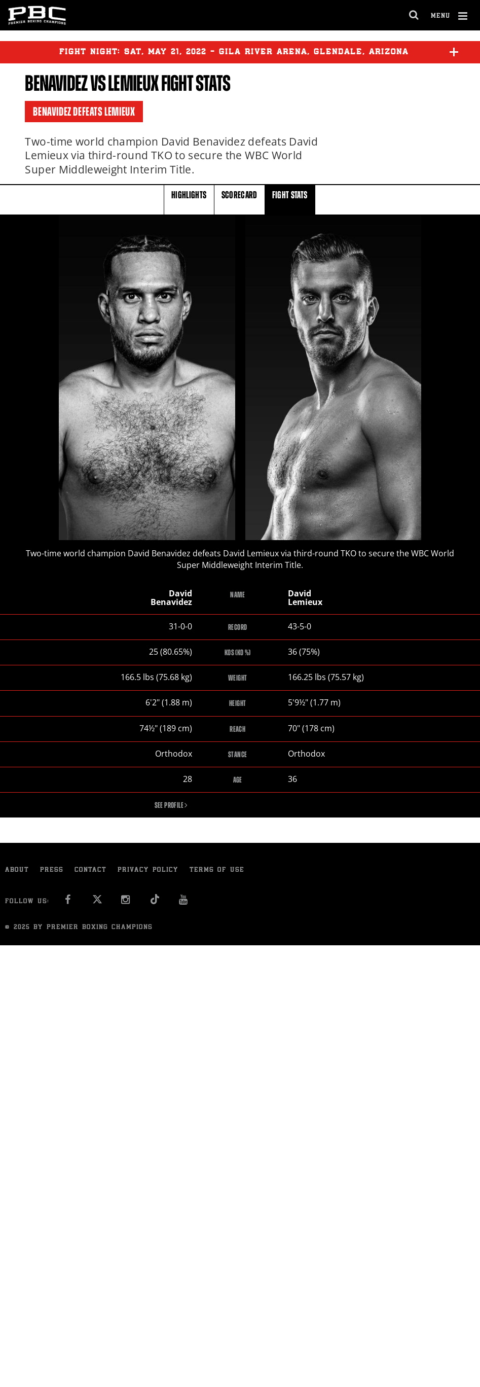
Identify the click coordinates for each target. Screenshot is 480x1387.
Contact (90, 871)
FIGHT (290, 199)
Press (51, 871)
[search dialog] (414, 15)
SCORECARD (239, 199)
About (17, 871)
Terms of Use (217, 871)
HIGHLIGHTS (189, 199)
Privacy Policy (148, 871)
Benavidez (56, 83)
